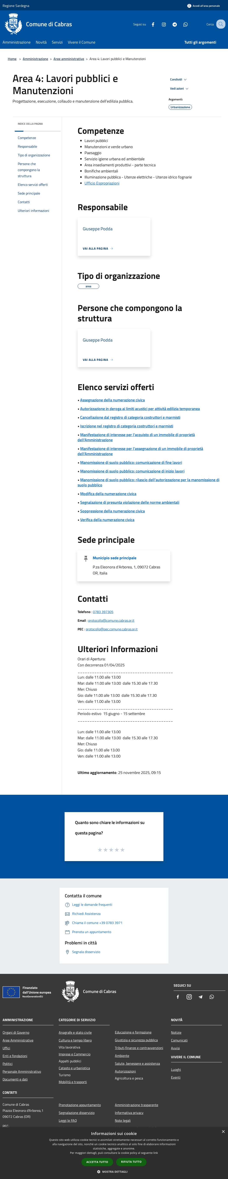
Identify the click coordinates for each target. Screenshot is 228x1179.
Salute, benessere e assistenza (137, 1063)
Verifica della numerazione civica (107, 520)
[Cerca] (220, 24)
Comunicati (179, 1040)
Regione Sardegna (16, 5)
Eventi (176, 1077)
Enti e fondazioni (15, 1055)
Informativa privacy (129, 1112)
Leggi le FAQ (68, 1120)
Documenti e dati (15, 1079)
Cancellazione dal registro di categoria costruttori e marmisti (130, 417)
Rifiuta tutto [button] (131, 1162)
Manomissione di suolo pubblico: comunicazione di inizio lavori (132, 471)
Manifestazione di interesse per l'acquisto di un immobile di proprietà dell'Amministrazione (136, 437)
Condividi (179, 79)
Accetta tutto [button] (97, 1162)
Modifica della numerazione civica (108, 494)
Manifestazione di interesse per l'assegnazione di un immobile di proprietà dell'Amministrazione (140, 451)
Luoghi (176, 1069)
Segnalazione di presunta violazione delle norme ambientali (129, 502)
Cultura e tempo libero (75, 1040)
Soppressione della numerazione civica (112, 511)
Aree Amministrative (18, 1040)
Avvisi (175, 1048)
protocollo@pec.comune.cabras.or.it (112, 629)
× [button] (223, 1131)
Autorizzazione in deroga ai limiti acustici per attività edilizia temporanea (140, 409)
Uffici (6, 1048)
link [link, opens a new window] (155, 1153)
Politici (8, 1063)
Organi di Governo (16, 1032)
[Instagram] (160, 24)
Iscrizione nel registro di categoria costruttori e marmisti (126, 426)
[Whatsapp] (181, 24)
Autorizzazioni (125, 1071)
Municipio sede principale (114, 558)
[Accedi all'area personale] (203, 6)
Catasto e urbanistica (74, 1068)
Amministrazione (35, 58)
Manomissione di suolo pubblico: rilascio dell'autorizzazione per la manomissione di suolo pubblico (148, 482)
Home (12, 58)
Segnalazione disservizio (76, 1112)
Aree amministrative (69, 58)
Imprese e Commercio (74, 1054)
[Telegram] (170, 24)
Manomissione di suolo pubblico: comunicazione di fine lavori (131, 462)
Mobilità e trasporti (73, 1081)
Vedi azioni (180, 88)
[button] (114, 1171)
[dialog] (114, 1153)
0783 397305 (103, 611)
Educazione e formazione (133, 1032)
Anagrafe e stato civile (75, 1032)
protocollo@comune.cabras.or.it (111, 620)
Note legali (123, 1120)
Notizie (176, 1032)
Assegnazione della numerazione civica (112, 400)
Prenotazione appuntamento (80, 1104)
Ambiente (122, 1055)
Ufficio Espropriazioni (102, 183)
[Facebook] (149, 24)
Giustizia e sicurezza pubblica (136, 1040)
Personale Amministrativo (22, 1071)
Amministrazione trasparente (136, 1104)
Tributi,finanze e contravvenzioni (139, 1047)
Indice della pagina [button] (30, 124)
